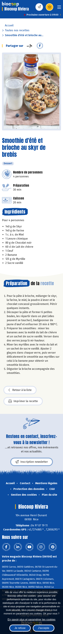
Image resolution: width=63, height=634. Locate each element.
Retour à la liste (20, 390)
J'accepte (43, 628)
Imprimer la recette (23, 401)
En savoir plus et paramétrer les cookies (31, 619)
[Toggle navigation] (59, 8)
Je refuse (20, 628)
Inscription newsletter (31, 462)
